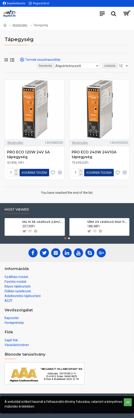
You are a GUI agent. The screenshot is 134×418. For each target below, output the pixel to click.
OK (128, 402)
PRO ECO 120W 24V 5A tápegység (28, 154)
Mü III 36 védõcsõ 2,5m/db (42, 222)
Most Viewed (17, 209)
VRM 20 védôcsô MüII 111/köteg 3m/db (107, 222)
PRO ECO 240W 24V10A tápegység (94, 154)
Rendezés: (46, 65)
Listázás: (110, 65)
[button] (65, 238)
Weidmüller (20, 25)
